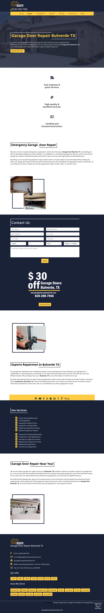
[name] (27, 229)
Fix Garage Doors (88, 603)
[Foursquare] (61, 399)
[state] (27, 238)
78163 (14, 579)
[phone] (62, 229)
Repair (29, 13)
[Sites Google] (54, 399)
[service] (44, 252)
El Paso (77, 590)
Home (21, 13)
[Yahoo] (58, 399)
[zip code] (62, 238)
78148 (47, 579)
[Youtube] (40, 399)
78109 (41, 579)
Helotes (14, 594)
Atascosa (32, 590)
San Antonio (16, 590)
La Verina (38, 594)
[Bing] (67, 398)
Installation (40, 13)
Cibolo (61, 590)
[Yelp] (47, 399)
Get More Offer (45, 304)
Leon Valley (47, 594)
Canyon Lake (42, 590)
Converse (69, 590)
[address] (27, 234)
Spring (61, 13)
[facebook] (43, 399)
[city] (62, 234)
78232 (34, 579)
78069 (20, 579)
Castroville (52, 590)
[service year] (54, 243)
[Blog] (50, 399)
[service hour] (71, 243)
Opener (52, 13)
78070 (27, 579)
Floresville (85, 590)
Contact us (72, 13)
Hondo (21, 594)
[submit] (44, 261)
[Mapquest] (36, 399)
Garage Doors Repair (75, 603)
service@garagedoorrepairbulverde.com (27, 557)
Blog (82, 13)
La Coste (29, 594)
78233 (54, 579)
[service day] (36, 243)
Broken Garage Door (61, 603)
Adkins (24, 590)
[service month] (18, 243)
